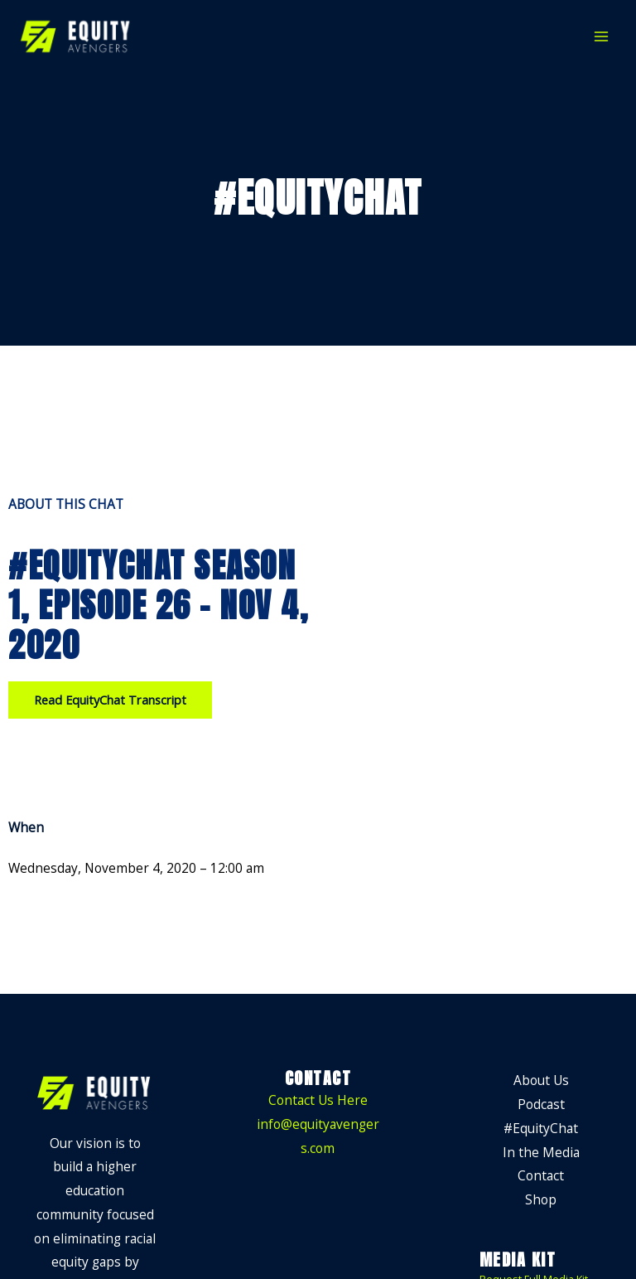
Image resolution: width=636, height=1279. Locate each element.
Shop (540, 1199)
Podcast (541, 1104)
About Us (541, 1080)
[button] (110, 700)
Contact (541, 1175)
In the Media (541, 1152)
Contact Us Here (318, 1100)
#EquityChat (541, 1128)
